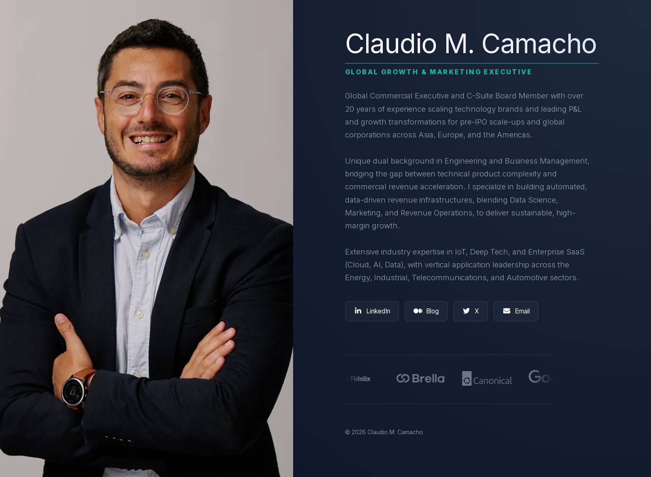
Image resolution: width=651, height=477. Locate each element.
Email (516, 311)
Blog (426, 311)
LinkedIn (372, 311)
